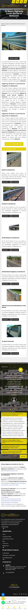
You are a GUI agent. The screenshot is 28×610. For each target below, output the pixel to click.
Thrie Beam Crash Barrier (9, 555)
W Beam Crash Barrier (9, 204)
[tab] (14, 414)
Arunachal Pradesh (14, 485)
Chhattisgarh (22, 483)
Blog (4, 541)
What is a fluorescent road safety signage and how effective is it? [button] (12, 451)
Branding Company (19, 603)
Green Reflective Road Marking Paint (11, 501)
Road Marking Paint (7, 557)
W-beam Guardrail (8, 341)
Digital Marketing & (9, 603)
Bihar (7, 485)
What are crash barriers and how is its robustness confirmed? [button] (12, 414)
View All (23, 456)
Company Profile (7, 536)
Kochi (16, 470)
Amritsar (11, 470)
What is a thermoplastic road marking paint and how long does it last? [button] (12, 441)
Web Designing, (22, 601)
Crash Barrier (4, 497)
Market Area (6, 545)
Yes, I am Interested (14, 144)
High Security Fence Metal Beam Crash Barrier (14, 306)
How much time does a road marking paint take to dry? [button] (10, 447)
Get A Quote (14, 58)
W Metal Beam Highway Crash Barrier (13, 272)
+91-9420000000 (9, 572)
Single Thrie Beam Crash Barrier (9, 502)
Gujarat (3, 485)
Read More (6, 182)
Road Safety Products (8, 539)
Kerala (16, 483)
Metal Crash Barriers (8, 170)
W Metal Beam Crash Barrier (10, 238)
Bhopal (7, 470)
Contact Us (5, 543)
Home (4, 534)
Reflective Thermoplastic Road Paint (11, 499)
